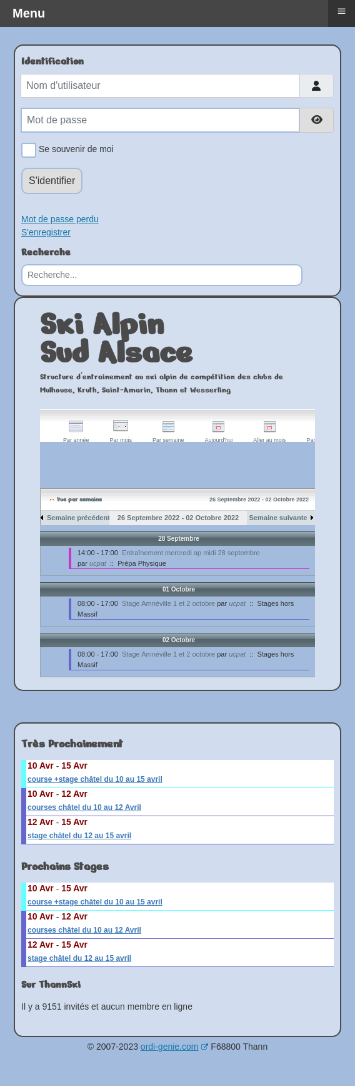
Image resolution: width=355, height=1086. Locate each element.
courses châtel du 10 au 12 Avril (84, 807)
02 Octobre (178, 640)
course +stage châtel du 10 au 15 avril (95, 779)
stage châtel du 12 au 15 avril (79, 835)
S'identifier (52, 180)
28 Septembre (178, 538)
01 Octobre (178, 589)
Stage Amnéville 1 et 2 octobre (168, 603)
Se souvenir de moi (74, 150)
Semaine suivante (278, 517)
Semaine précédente (80, 517)
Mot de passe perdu (60, 219)
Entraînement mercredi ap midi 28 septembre (191, 552)
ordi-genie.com (175, 1047)
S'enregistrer (46, 232)
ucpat (97, 563)
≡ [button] (341, 11)
